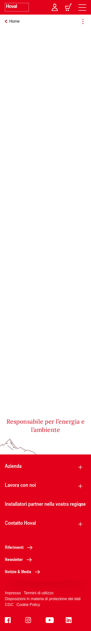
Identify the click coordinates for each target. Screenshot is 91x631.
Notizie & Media (24, 571)
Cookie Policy (28, 605)
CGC (9, 605)
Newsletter (19, 559)
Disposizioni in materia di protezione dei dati (43, 599)
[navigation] (82, 7)
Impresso (13, 593)
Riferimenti (20, 547)
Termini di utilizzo (38, 593)
